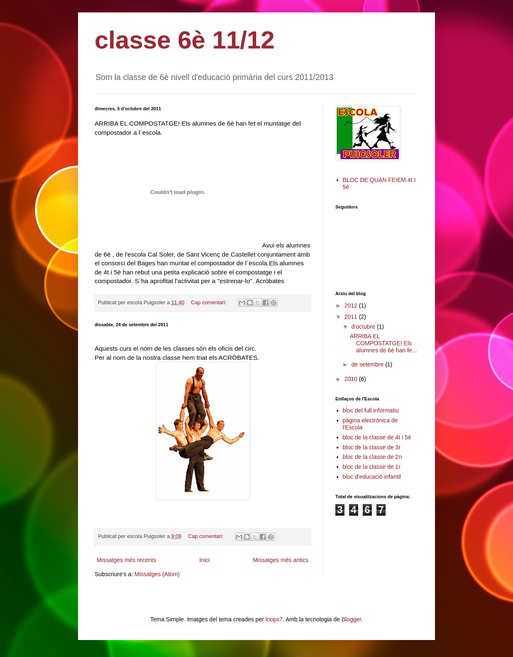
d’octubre (363, 326)
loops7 (274, 619)
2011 (351, 316)
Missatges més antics (280, 560)
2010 (351, 379)
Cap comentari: (209, 302)
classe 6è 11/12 (185, 40)
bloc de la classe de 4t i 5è (377, 437)
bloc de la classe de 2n (372, 456)
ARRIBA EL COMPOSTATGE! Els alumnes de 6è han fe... (383, 343)
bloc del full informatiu (371, 410)
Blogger (351, 619)
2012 (351, 305)
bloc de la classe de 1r (372, 466)
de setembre (368, 364)
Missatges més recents (126, 560)
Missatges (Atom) (157, 574)
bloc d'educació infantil (372, 476)
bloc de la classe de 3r (372, 447)
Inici (204, 560)
